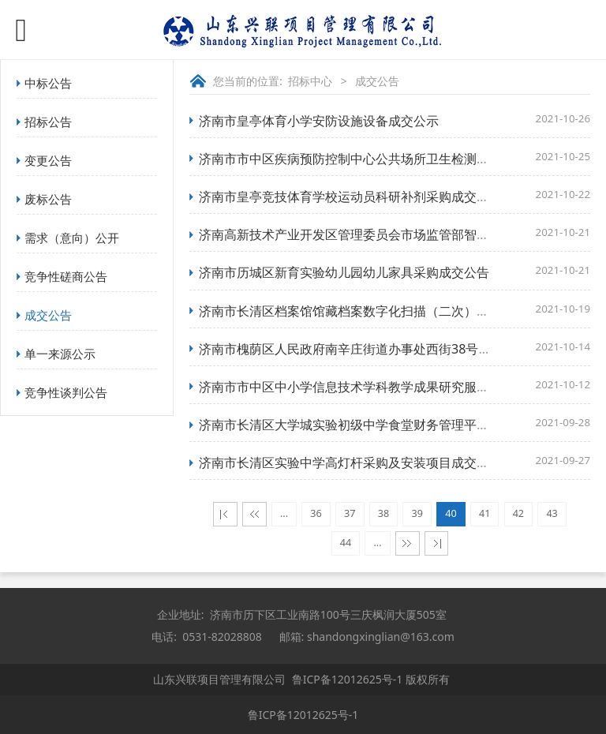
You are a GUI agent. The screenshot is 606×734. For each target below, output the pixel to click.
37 (349, 513)
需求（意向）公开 (71, 237)
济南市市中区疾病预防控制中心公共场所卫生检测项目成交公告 (375, 158)
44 (345, 542)
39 (417, 513)
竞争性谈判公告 (65, 392)
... (284, 513)
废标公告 (48, 199)
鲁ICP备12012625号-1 (347, 679)
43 (551, 513)
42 (518, 513)
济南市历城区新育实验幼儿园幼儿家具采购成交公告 (344, 272)
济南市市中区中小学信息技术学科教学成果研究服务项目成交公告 (382, 386)
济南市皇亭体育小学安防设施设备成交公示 (319, 120)
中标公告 (48, 83)
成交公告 (48, 315)
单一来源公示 (59, 353)
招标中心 (310, 80)
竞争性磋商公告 (65, 276)
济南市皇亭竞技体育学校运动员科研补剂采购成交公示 (350, 196)
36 (315, 513)
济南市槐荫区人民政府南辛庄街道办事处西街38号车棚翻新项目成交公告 (401, 349)
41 (484, 513)
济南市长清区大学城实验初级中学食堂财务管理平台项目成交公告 (382, 424)
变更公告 (48, 160)
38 (383, 513)
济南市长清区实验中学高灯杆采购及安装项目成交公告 (350, 462)
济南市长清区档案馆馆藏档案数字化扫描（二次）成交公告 (363, 311)
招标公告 (48, 121)
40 (450, 513)
